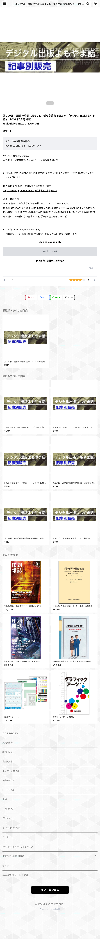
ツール (5, 837)
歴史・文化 (7, 818)
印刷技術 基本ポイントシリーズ (17, 846)
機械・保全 (7, 752)
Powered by (50, 909)
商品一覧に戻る (50, 890)
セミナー (6, 865)
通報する (93, 268)
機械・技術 (7, 761)
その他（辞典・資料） (12, 827)
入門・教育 (7, 742)
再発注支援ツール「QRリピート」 (18, 875)
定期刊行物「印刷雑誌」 (14, 856)
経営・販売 (7, 809)
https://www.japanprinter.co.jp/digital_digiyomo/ (30, 190)
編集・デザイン (9, 780)
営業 (4, 799)
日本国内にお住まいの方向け (50, 260)
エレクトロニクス (10, 771)
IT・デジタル (8, 790)
